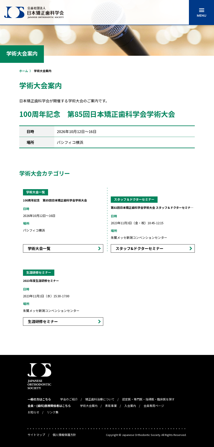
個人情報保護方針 (64, 435)
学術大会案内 (89, 406)
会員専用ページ (154, 406)
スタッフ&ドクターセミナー (139, 248)
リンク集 (53, 412)
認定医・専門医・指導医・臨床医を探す (148, 399)
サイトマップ (36, 435)
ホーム (23, 71)
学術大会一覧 (39, 248)
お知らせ (33, 412)
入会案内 (130, 406)
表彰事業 (111, 406)
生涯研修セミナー (43, 321)
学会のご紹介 (69, 399)
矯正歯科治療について (100, 399)
